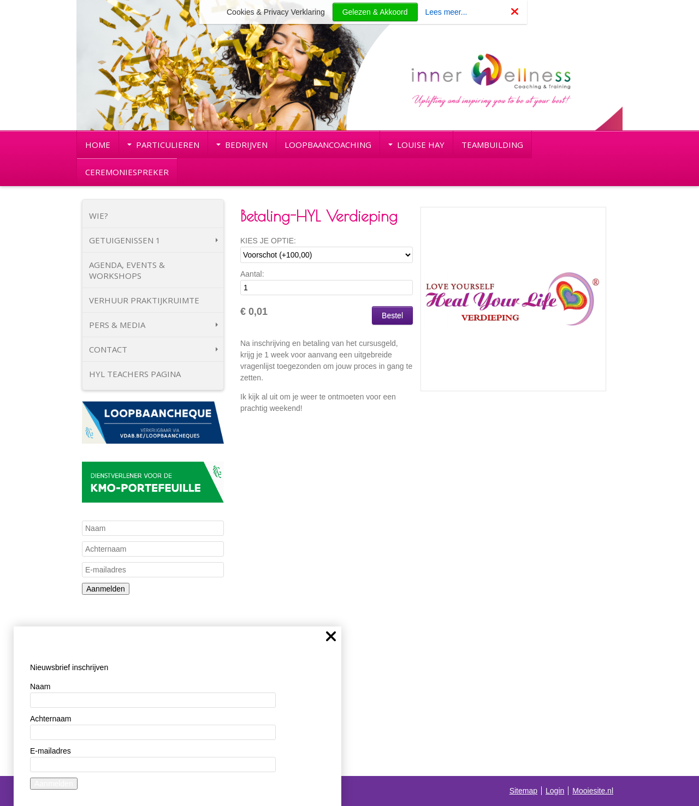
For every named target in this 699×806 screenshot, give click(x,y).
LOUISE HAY (416, 144)
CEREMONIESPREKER (127, 171)
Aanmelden (105, 588)
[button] (593, 219)
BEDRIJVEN (242, 144)
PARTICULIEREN (163, 144)
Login (555, 790)
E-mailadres (50, 751)
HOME (97, 144)
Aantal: (252, 274)
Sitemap (523, 790)
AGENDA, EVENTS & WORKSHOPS (127, 270)
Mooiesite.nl (592, 790)
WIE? (98, 215)
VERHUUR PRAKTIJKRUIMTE (144, 300)
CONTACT (153, 349)
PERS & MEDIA (153, 324)
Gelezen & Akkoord (375, 12)
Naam (40, 686)
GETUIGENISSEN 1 (153, 240)
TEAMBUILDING (492, 144)
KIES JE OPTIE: (268, 240)
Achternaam (50, 718)
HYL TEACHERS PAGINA (135, 373)
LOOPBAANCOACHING (328, 144)
